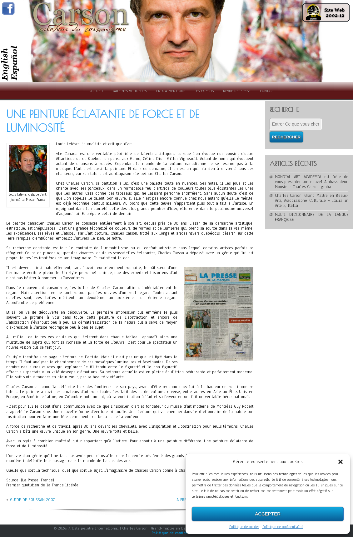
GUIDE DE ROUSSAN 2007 (32, 500)
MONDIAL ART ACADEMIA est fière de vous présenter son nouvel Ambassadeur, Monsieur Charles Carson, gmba (312, 182)
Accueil (96, 90)
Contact (267, 90)
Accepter (268, 513)
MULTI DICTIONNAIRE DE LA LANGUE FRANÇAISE (312, 217)
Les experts (204, 90)
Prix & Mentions (170, 90)
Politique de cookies (244, 526)
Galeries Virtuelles (130, 90)
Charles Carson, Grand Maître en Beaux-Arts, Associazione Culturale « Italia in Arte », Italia (312, 200)
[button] (340, 462)
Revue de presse (237, 90)
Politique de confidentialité (282, 526)
